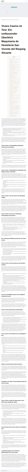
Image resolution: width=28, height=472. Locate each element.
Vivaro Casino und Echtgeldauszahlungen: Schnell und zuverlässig (14, 59)
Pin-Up (6, 470)
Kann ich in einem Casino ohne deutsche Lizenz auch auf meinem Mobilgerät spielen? (14, 102)
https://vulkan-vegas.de (7, 154)
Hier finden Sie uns (12, 94)
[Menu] (26, 1)
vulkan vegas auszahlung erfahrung (12, 204)
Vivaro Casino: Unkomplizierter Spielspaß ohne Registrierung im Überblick (14, 62)
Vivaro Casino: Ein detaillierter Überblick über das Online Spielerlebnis (13, 92)
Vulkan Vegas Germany (18, 12)
